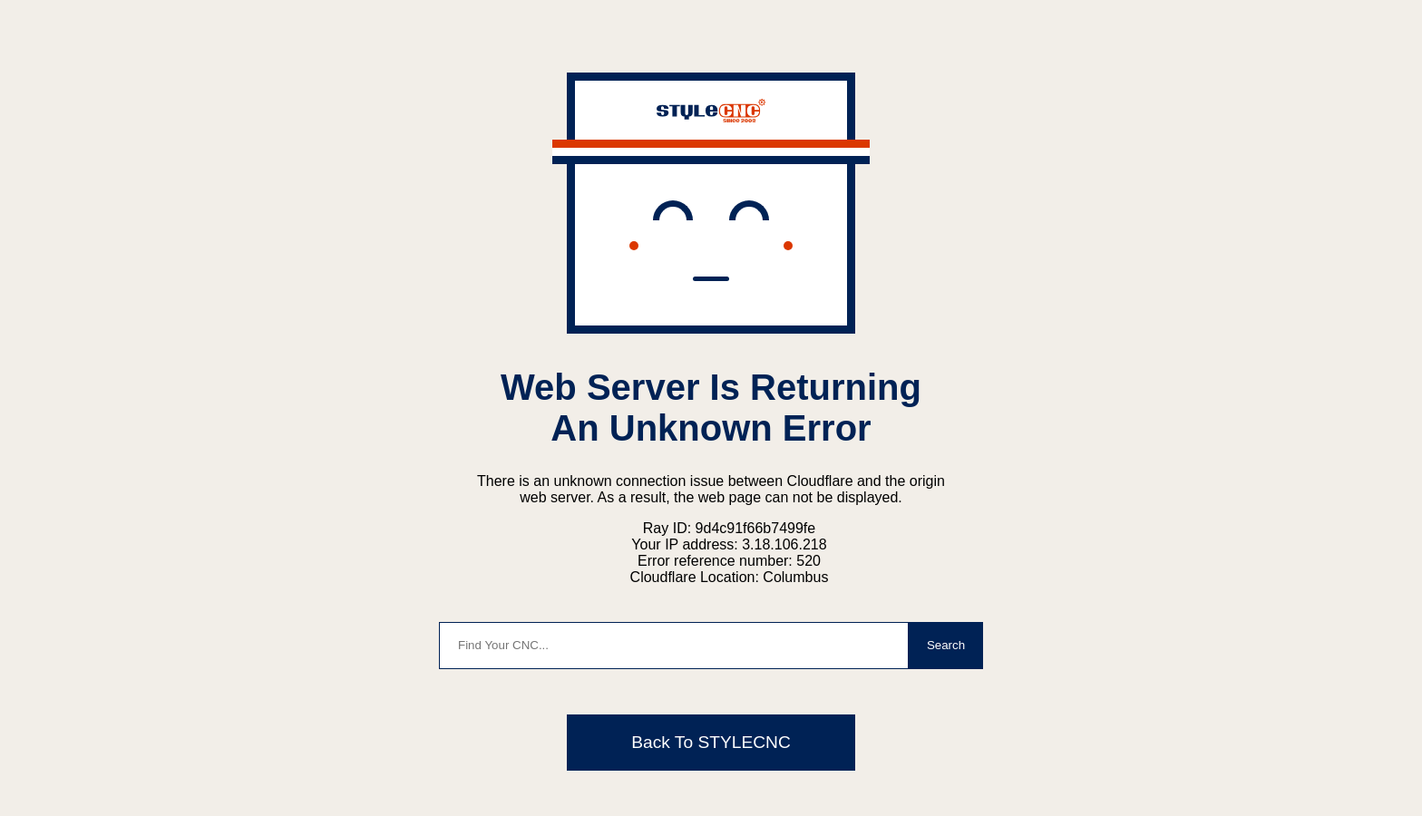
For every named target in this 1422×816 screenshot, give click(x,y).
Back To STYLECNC (711, 742)
